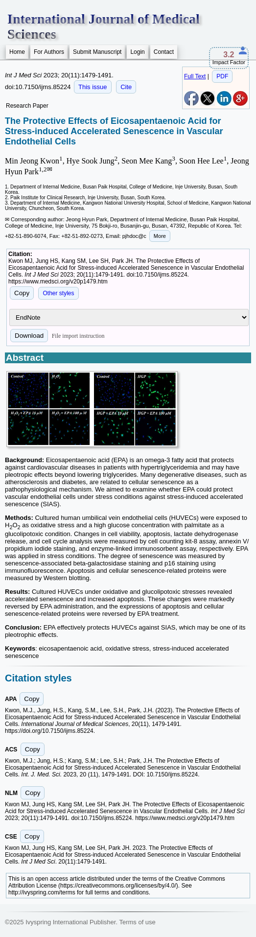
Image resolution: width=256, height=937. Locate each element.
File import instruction (78, 335)
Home (17, 51)
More (160, 236)
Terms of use (137, 922)
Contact (164, 51)
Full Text (195, 76)
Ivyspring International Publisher (70, 922)
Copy (21, 293)
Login (137, 51)
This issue (92, 87)
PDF (222, 76)
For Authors (49, 51)
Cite (126, 87)
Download (29, 335)
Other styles (58, 293)
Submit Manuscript (97, 51)
